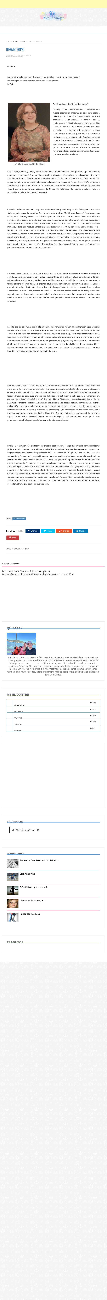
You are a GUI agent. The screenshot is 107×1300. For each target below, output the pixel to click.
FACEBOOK (51, 709)
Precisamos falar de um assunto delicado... (39, 860)
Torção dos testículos (30, 914)
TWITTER (51, 716)
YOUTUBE (51, 722)
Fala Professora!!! (19, 41)
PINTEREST (51, 728)
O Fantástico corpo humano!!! (33, 887)
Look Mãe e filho (27, 874)
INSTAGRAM (51, 703)
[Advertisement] (28, 775)
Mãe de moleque (25, 830)
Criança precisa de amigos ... (32, 900)
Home (8, 41)
